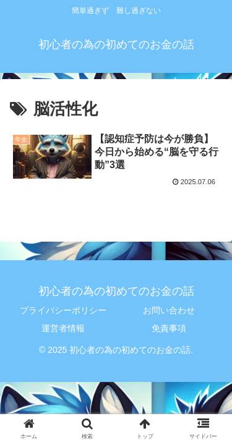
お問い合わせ (169, 310)
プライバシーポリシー (63, 310)
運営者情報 (63, 328)
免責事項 (169, 328)
